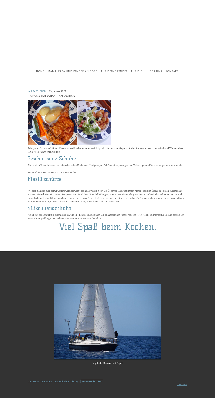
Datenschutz (46, 381)
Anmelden (182, 384)
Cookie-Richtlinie (61, 381)
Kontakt (172, 71)
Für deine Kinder (114, 71)
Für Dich (138, 71)
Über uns (155, 71)
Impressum (33, 381)
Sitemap (74, 381)
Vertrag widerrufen (92, 381)
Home (40, 71)
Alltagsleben (37, 91)
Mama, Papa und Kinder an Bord (73, 71)
